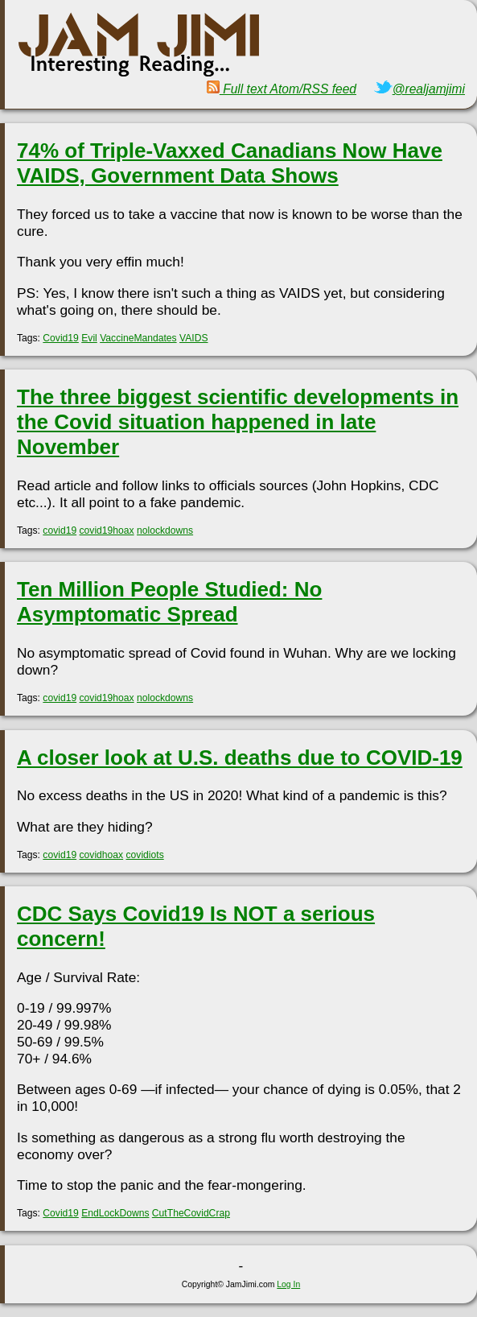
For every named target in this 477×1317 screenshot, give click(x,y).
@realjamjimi (419, 89)
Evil (89, 338)
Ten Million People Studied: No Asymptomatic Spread (169, 601)
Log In (288, 1284)
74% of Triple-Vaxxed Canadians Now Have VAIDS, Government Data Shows (229, 163)
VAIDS (193, 338)
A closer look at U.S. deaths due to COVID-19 (240, 757)
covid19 (59, 530)
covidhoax (102, 855)
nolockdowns (165, 530)
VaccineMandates (138, 338)
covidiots (145, 855)
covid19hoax (107, 530)
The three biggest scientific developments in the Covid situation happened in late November (237, 422)
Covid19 (61, 338)
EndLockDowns (115, 1213)
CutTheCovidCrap (191, 1213)
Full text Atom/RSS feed (281, 89)
